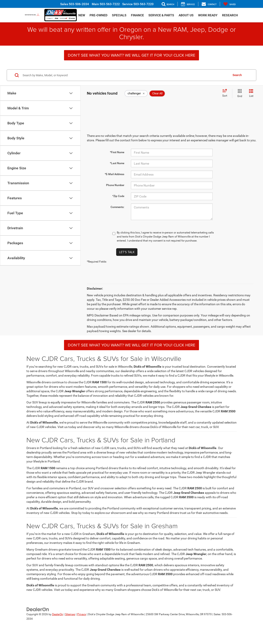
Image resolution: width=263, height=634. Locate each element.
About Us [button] (186, 15)
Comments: (117, 207)
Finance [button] (137, 15)
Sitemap (70, 614)
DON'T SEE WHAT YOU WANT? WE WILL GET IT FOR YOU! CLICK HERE (131, 55)
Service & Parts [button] (161, 15)
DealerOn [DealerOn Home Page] (57, 614)
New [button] (81, 15)
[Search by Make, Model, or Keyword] (125, 75)
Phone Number (115, 185)
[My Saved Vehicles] (229, 4)
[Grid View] (239, 93)
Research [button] (230, 15)
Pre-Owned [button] (98, 15)
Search (237, 75)
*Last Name (117, 163)
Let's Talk (127, 252)
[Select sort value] (226, 93)
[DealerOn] (37, 609)
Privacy (81, 614)
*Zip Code (118, 196)
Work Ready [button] (208, 15)
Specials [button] (119, 15)
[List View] (251, 93)
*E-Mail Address (114, 174)
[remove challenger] (136, 93)
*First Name (117, 152)
